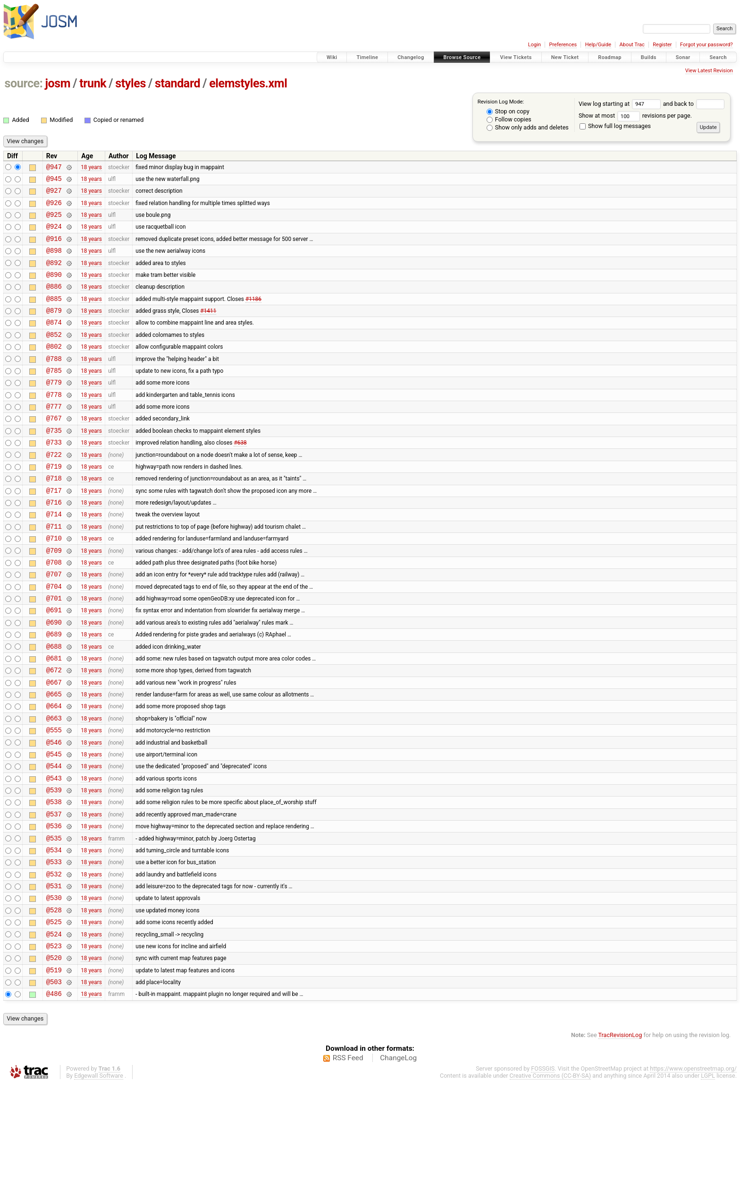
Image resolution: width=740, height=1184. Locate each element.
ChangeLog (398, 1157)
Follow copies (509, 119)
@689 (54, 690)
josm (57, 83)
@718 (54, 516)
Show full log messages (615, 125)
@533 (54, 945)
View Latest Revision (709, 71)
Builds (648, 57)
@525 (54, 1012)
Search (718, 57)
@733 (54, 476)
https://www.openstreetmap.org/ (693, 1167)
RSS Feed (348, 1157)
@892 (54, 275)
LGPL (708, 1174)
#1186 (253, 315)
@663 (54, 784)
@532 (54, 958)
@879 (54, 328)
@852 (54, 355)
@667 (54, 744)
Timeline (367, 57)
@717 (54, 529)
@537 (54, 891)
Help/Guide (598, 45)
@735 (54, 462)
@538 (54, 878)
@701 (54, 650)
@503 (54, 1079)
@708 (54, 610)
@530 (54, 985)
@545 (54, 824)
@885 (54, 315)
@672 (54, 730)
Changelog (410, 57)
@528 (54, 999)
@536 (54, 905)
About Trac (632, 45)
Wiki (332, 57)
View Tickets (515, 57)
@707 (54, 623)
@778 (54, 422)
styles (130, 83)
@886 (54, 301)
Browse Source (462, 57)
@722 (54, 489)
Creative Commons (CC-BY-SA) (550, 1174)
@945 (54, 181)
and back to (694, 103)
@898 (54, 261)
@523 (54, 1039)
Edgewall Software (98, 1174)
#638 (240, 476)
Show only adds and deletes (528, 127)
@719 (54, 502)
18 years (91, 167)
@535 (54, 918)
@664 (54, 770)
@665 (54, 757)
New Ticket (565, 57)
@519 (54, 1066)
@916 (54, 248)
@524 (54, 1025)
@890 (54, 288)
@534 (54, 931)
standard (177, 83)
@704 (54, 637)
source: (24, 83)
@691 (54, 663)
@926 (54, 208)
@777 (54, 435)
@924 (54, 234)
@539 (54, 864)
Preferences (563, 45)
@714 (54, 556)
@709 (54, 596)
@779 (54, 408)
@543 (54, 851)
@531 (54, 972)
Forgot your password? (706, 45)
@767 (54, 449)
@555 (54, 797)
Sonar (683, 57)
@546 (54, 811)
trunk (92, 83)
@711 (54, 570)
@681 (54, 717)
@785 (54, 395)
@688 (54, 704)
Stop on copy (508, 111)
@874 (54, 341)
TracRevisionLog (620, 1134)
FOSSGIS (543, 1167)
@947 (54, 167)
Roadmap (610, 57)
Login (534, 45)
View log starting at (621, 103)
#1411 (208, 329)
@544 (54, 837)
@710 (54, 583)
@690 (54, 677)
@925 (54, 221)
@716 (54, 543)
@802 (54, 368)
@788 (54, 382)
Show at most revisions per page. (635, 115)
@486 (54, 1092)
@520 (54, 1052)
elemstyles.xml (248, 83)
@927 (54, 194)
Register (662, 45)
